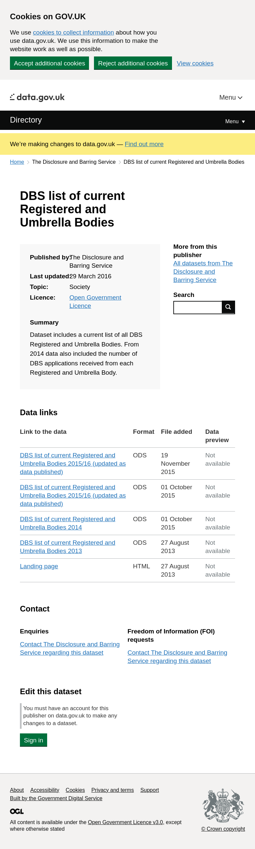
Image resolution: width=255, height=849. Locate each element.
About (17, 790)
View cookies (195, 63)
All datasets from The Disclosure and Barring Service (203, 271)
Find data (228, 307)
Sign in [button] (33, 740)
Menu (228, 97)
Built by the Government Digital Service (56, 798)
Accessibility (44, 790)
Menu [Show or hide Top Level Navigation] (232, 121)
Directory (26, 119)
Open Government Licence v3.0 (125, 822)
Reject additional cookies (133, 63)
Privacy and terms (112, 790)
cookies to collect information (73, 32)
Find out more (144, 144)
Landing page (39, 566)
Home (17, 162)
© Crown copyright (223, 829)
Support (149, 790)
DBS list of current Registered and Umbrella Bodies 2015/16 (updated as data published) (73, 463)
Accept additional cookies (49, 63)
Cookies (75, 790)
